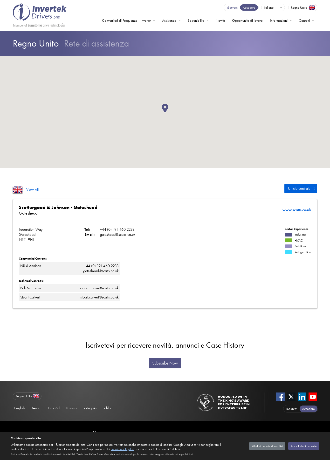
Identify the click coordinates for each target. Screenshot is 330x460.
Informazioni (279, 20)
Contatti (304, 20)
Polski (107, 408)
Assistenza (169, 20)
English (19, 408)
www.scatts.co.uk (296, 210)
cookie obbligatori (122, 449)
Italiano (71, 408)
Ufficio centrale (299, 188)
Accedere (249, 7)
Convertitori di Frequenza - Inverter (126, 20)
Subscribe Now (165, 363)
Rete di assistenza (71, 43)
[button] (168, 113)
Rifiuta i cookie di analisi (267, 446)
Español (54, 408)
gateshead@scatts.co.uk (117, 234)
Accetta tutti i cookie (304, 446)
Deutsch (36, 408)
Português (89, 408)
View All (32, 189)
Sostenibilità (196, 20)
